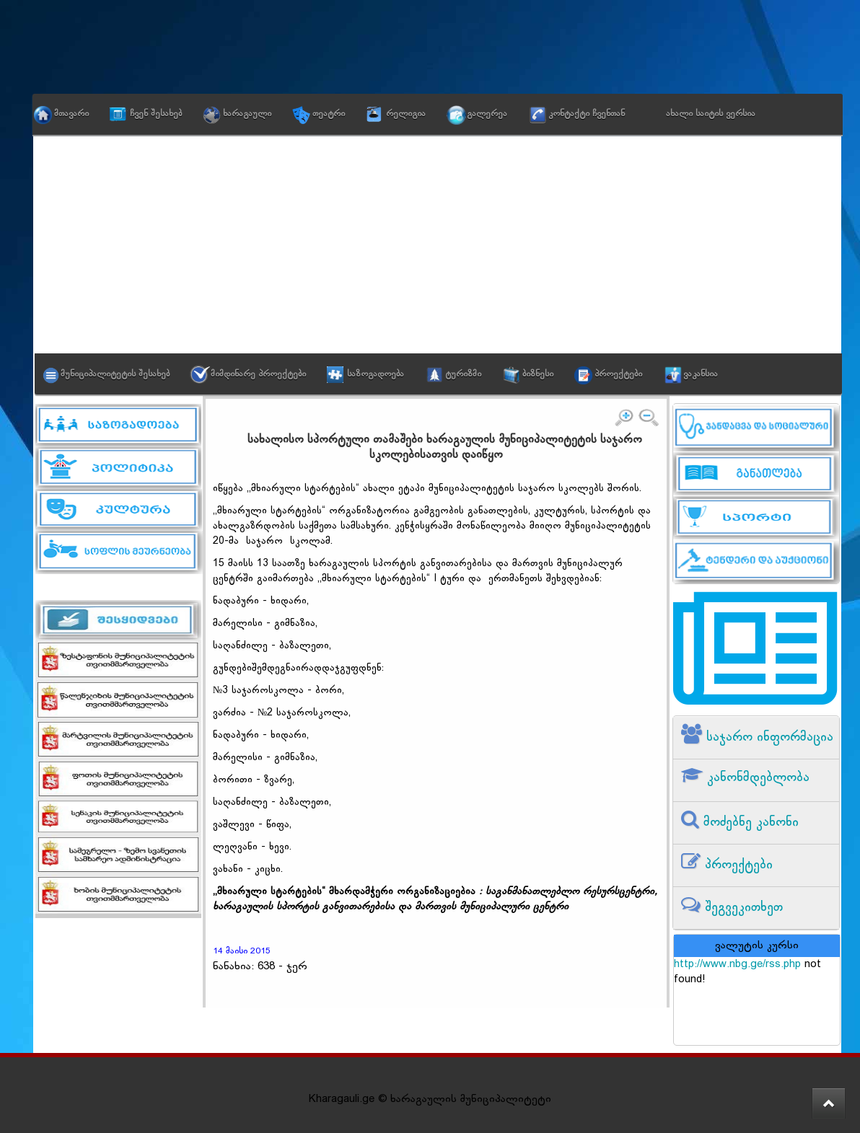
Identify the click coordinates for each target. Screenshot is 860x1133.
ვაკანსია (700, 374)
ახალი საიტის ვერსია (710, 114)
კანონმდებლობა (756, 778)
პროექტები (618, 374)
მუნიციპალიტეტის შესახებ (115, 374)
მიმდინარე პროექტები (258, 374)
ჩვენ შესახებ (156, 114)
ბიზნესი (537, 374)
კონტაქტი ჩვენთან (586, 114)
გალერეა (487, 114)
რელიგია (406, 114)
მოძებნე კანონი (749, 822)
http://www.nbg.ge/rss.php (737, 964)
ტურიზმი (463, 374)
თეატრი (328, 114)
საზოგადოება (375, 374)
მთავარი (71, 114)
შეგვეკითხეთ (742, 907)
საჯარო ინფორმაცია (767, 737)
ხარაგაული (247, 114)
